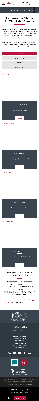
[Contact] (14, 353)
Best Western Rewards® (24, 384)
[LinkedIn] (29, 353)
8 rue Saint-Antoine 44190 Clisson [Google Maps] (19, 338)
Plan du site (30, 390)
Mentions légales (20, 390)
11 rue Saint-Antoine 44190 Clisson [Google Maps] (19, 345)
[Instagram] (19, 353)
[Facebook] (24, 353)
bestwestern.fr (11, 384)
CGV (12, 390)
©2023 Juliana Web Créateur (19, 393)
